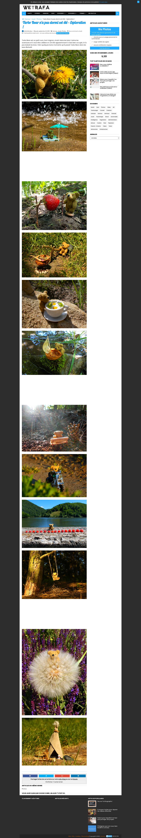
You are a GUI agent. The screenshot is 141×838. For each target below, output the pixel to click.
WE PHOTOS (92, 13)
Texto (110, 126)
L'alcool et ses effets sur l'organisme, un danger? (108, 95)
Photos (39, 19)
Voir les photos (105, 48)
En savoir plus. (103, 2)
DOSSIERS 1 (60, 13)
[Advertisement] (54, 166)
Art (113, 107)
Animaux (106, 113)
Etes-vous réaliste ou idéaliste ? (106, 65)
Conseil (102, 110)
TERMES (82, 13)
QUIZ (52, 13)
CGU (69, 836)
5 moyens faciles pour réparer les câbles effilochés (107, 810)
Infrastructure (103, 129)
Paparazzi (111, 123)
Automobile (114, 116)
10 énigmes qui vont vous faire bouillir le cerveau (107, 827)
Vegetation (103, 120)
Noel (105, 123)
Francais (114, 113)
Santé (92, 107)
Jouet (33, 19)
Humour (27, 19)
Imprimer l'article (63, 33)
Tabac (104, 126)
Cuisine (99, 123)
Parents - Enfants (96, 126)
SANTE (30, 13)
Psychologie (99, 116)
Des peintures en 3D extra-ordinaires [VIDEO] (108, 87)
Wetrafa (102, 836)
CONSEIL (37, 13)
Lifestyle (93, 113)
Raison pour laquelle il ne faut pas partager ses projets (108, 80)
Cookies (77, 836)
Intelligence (94, 120)
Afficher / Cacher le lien (54, 782)
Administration (112, 120)
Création (109, 110)
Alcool (107, 116)
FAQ (73, 836)
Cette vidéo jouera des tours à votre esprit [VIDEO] (109, 72)
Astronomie (94, 129)
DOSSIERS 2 (72, 13)
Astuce (93, 123)
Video (109, 107)
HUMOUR (45, 13)
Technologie (94, 110)
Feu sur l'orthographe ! (104, 801)
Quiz (97, 107)
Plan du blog (85, 836)
